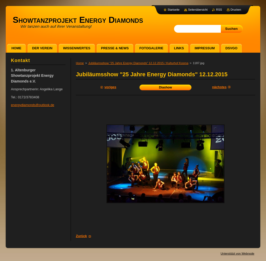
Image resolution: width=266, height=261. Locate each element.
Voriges (110, 87)
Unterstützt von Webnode (237, 253)
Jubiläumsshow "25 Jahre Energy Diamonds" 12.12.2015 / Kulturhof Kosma (138, 63)
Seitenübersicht (198, 9)
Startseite (173, 9)
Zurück (81, 236)
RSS (219, 9)
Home (80, 63)
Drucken (236, 9)
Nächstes (219, 87)
